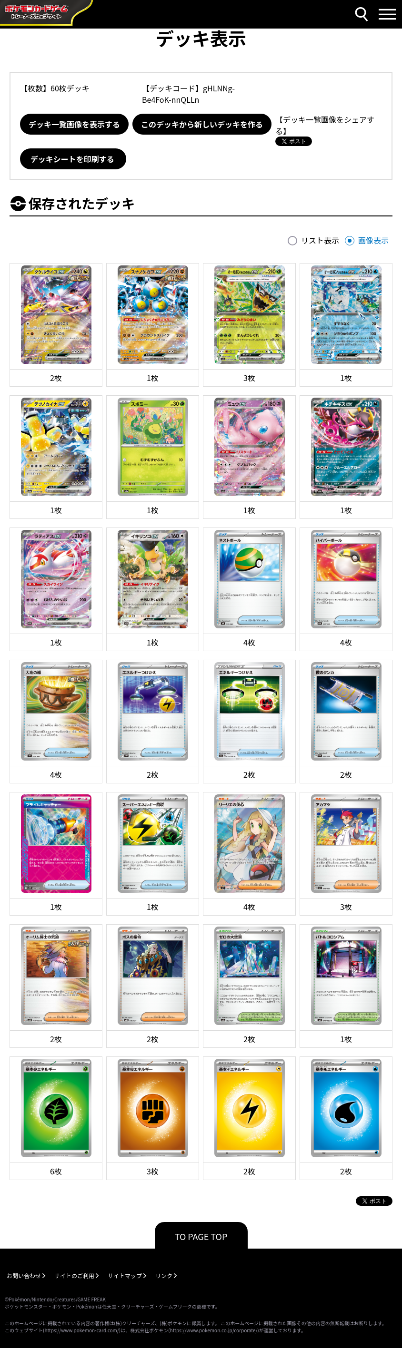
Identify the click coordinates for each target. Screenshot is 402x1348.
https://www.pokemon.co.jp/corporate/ (214, 1330)
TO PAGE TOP (201, 1236)
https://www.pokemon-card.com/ (81, 1330)
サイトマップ (125, 1275)
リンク (163, 1275)
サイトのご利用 (74, 1275)
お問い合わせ (24, 1275)
